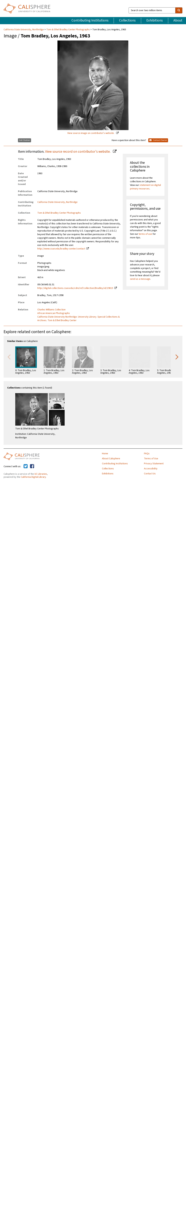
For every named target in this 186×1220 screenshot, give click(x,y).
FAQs (147, 453)
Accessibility (150, 468)
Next (177, 356)
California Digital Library (33, 477)
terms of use (145, 234)
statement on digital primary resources (145, 186)
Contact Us (150, 473)
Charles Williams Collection (51, 309)
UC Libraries (40, 474)
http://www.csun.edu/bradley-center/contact (61, 249)
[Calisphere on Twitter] (26, 466)
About (177, 20)
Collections (127, 20)
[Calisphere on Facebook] (32, 466)
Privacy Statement (154, 463)
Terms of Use (151, 458)
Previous (9, 356)
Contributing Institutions (89, 20)
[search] (178, 10)
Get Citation (24, 140)
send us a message (140, 279)
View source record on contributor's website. (78, 151)
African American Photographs (53, 313)
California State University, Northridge (24, 29)
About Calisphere (111, 458)
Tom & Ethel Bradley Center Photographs (68, 29)
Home (105, 453)
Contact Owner (158, 140)
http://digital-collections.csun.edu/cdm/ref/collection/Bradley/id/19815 (75, 288)
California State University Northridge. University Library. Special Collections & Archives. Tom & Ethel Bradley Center (78, 318)
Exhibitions (154, 20)
